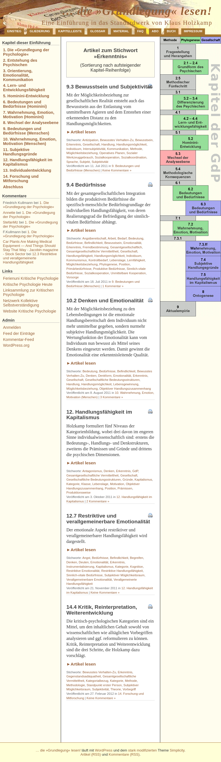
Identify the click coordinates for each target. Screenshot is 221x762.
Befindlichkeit (94, 242)
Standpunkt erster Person (104, 685)
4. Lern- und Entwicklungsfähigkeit (24, 87)
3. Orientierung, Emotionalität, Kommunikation (18, 75)
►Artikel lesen (81, 132)
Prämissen (125, 488)
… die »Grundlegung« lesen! (137, 11)
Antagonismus (92, 471)
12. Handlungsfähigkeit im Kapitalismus (99, 415)
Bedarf (122, 238)
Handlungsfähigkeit (79, 255)
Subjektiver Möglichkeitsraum (124, 575)
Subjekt (85, 161)
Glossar (97, 31)
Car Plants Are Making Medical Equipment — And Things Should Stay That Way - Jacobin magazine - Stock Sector (30, 247)
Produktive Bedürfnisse (109, 268)
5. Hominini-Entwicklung (26, 96)
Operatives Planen (112, 153)
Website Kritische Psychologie (29, 311)
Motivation (117, 484)
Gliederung (40, 31)
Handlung (108, 144)
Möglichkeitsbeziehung (82, 153)
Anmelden (12, 327)
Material (121, 31)
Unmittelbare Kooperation (128, 273)
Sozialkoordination (133, 157)
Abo (155, 31)
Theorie (115, 689)
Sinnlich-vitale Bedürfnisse (84, 575)
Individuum (73, 148)
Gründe (128, 479)
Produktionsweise (78, 492)
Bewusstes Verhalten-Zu (116, 140)
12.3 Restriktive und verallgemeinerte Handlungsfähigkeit (30, 258)
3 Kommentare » (111, 397)
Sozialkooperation (107, 157)
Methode (136, 148)
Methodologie (75, 685)
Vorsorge (72, 277)
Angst (86, 557)
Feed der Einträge (19, 333)
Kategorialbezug (97, 680)
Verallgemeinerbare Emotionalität (89, 579)
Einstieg (14, 31)
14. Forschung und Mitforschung (21, 178)
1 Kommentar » (112, 286)
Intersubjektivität (94, 148)
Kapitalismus (143, 479)
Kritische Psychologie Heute (27, 284)
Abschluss (13, 187)
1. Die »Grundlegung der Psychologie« (26, 52)
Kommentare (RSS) (124, 754)
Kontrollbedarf (98, 260)
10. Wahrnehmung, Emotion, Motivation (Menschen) (30, 141)
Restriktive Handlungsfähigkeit (122, 570)
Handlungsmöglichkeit (131, 144)
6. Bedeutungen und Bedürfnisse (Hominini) (25, 104)
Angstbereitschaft (94, 238)
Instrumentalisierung (80, 566)
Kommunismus (76, 260)
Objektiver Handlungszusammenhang (125, 388)
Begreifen (136, 557)
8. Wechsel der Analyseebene (31, 122)
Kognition (136, 566)
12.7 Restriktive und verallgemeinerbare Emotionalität (108, 518)
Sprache (72, 161)
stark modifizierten (142, 750)
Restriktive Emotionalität (82, 570)
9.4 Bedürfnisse (86, 185)
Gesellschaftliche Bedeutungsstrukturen (112, 379)
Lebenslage (117, 260)
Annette (9, 213)
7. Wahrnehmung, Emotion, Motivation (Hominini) (28, 114)
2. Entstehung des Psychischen (20, 62)
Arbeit (112, 238)
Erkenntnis (73, 144)
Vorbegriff (129, 689)
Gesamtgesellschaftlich (126, 247)
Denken (91, 375)
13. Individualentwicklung (27, 170)
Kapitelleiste (70, 31)
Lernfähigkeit (136, 260)
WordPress (103, 750)
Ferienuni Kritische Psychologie (31, 278)
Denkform (105, 375)
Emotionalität (132, 242)
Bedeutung (135, 238)
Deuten (84, 562)
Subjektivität (100, 161)
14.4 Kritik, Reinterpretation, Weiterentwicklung (101, 610)
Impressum (193, 31)
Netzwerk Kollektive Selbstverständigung (21, 302)
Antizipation (90, 140)
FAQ (140, 31)
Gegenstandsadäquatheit (83, 676)
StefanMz (10, 222)
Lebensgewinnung (125, 384)
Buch (171, 31)
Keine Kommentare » (116, 170)
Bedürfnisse (74, 242)
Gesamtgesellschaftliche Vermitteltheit (92, 251)
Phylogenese (108, 264)
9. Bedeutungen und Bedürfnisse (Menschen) (26, 130)
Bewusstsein (144, 140)
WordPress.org (16, 345)
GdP (135, 471)
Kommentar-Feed (18, 339)
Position (124, 264)
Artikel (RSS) (90, 754)
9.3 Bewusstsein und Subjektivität (109, 87)
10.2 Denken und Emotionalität (104, 300)
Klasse (86, 484)
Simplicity (177, 750)
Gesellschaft (91, 144)
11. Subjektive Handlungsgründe (20, 151)
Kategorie (73, 484)
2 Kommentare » (97, 501)
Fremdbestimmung (95, 247)
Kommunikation (117, 148)
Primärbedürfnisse (78, 268)
